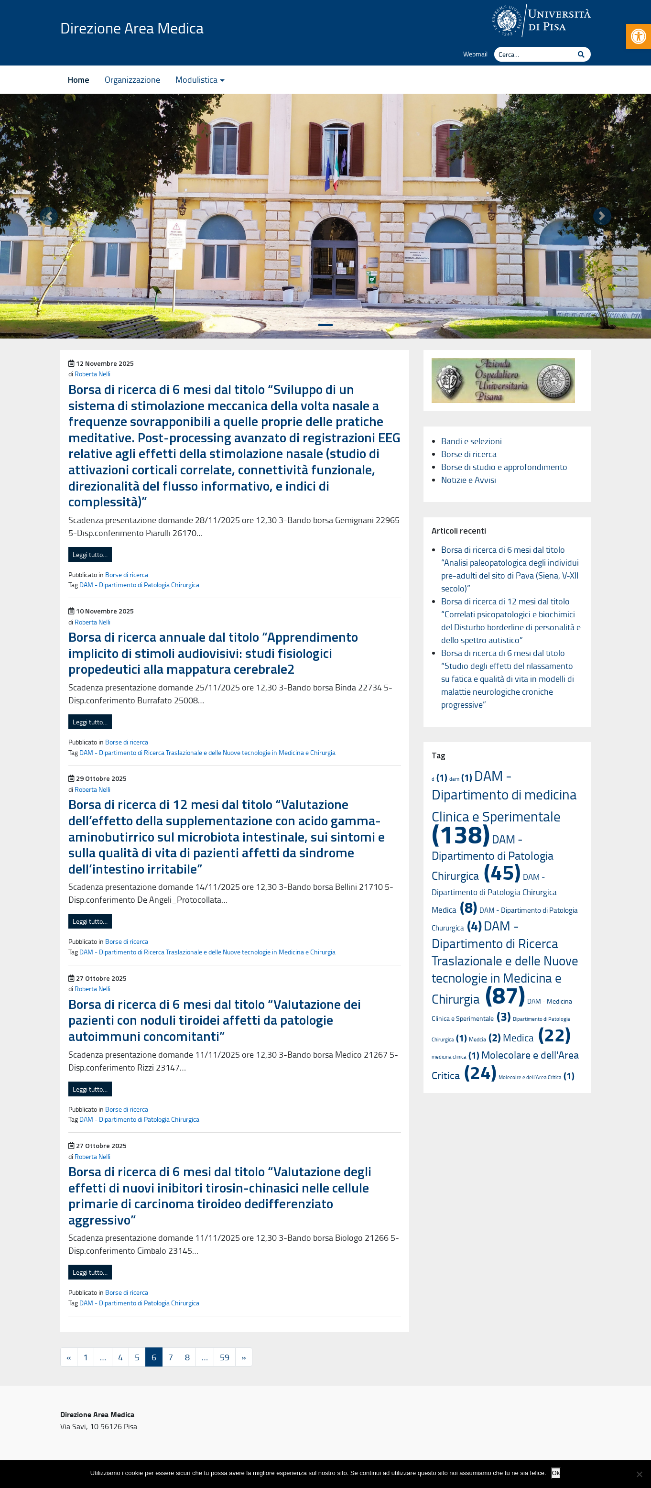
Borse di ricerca (126, 574)
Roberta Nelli (92, 373)
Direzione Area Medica (132, 27)
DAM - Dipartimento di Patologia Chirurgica (139, 584)
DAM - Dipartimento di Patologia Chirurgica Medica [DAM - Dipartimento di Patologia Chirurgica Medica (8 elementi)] (494, 893)
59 (224, 1357)
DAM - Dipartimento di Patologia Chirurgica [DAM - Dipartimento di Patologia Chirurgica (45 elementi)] (492, 857)
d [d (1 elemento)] (439, 778)
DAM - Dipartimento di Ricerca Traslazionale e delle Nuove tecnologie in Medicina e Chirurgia (207, 752)
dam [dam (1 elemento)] (460, 778)
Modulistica (196, 79)
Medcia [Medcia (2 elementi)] (485, 1039)
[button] (638, 36)
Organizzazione (132, 79)
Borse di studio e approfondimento (504, 466)
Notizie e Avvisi (468, 479)
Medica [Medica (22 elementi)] (537, 1037)
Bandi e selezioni (471, 441)
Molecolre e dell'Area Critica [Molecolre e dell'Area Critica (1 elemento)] (537, 1077)
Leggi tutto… (90, 554)
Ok (556, 1473)
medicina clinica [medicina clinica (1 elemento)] (455, 1056)
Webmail (475, 53)
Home (78, 79)
